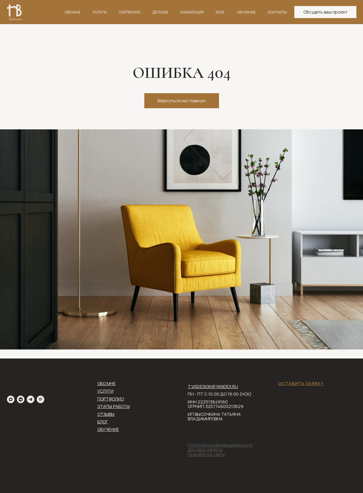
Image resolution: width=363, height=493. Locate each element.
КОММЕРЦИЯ (192, 12)
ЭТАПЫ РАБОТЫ (113, 406)
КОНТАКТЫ (277, 12)
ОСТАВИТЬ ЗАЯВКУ (301, 383)
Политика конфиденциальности (220, 445)
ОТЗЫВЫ (105, 414)
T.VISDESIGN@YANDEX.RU (213, 386)
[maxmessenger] (10, 399)
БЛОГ (220, 12)
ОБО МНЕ (72, 12)
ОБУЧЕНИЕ (246, 12)
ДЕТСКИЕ (160, 12)
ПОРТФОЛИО (129, 12)
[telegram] (30, 399)
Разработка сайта (206, 454)
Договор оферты (205, 449)
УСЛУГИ (99, 12)
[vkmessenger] (20, 399)
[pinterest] (40, 399)
